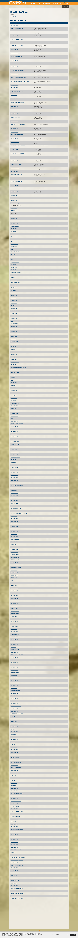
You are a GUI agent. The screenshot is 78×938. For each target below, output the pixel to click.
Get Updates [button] (67, 6)
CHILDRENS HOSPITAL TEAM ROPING (17, 423)
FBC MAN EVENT (14, 616)
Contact (62, 3)
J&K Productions (13, 231)
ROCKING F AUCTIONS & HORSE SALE (17, 736)
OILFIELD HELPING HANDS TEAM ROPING (18, 124)
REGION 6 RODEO (14, 434)
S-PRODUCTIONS (14, 534)
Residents (47, 3)
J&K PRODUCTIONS (14, 323)
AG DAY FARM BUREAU (15, 559)
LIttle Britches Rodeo (14, 467)
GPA (12, 795)
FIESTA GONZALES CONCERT (16, 849)
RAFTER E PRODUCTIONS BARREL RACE (17, 70)
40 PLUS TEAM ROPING (15, 613)
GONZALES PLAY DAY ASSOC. (16, 816)
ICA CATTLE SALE (14, 570)
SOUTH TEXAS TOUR (14, 25)
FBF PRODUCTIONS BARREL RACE (16, 56)
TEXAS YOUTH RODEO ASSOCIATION (17, 28)
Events (11, 9)
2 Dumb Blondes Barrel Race (16, 272)
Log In (67, 0)
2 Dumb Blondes (14, 287)
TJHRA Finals (13, 277)
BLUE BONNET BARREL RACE (16, 164)
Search (64, 6)
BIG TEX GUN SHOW (14, 693)
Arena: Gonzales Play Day (15, 282)
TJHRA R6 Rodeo (14, 210)
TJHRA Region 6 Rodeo (15, 226)
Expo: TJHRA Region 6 (14, 387)
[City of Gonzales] (18, 2)
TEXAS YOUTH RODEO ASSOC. (16, 618)
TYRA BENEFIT (15, 9)
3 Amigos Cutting (14, 215)
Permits (52, 3)
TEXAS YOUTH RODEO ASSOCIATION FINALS (18, 77)
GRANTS (57, 3)
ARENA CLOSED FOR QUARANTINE (17, 860)
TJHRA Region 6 (13, 333)
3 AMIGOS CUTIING (14, 608)
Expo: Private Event (14, 341)
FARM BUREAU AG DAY (15, 142)
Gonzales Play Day (14, 305)
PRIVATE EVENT (13, 659)
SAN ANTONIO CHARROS (15, 557)
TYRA (12, 236)
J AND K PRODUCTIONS (15, 403)
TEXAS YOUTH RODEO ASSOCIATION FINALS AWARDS (20, 81)
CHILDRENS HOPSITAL (15, 626)
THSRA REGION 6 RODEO (15, 117)
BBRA (12, 380)
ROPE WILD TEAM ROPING (15, 482)
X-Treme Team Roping (14, 244)
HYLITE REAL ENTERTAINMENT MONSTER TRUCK (19, 513)
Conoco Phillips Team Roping (16, 251)
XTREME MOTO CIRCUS (15, 754)
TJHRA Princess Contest (15, 262)
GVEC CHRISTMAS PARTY (15, 185)
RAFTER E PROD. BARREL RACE (16, 706)
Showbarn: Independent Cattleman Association (19, 367)
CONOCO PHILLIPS (14, 783)
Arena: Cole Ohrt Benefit (15, 372)
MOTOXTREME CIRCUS (15, 806)
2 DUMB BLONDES (14, 490)
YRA (12, 241)
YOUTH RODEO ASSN (14, 772)
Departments (41, 3)
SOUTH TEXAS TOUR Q (15, 890)
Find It (67, 3)
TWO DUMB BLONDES (15, 362)
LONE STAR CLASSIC (14, 149)
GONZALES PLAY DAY (14, 475)
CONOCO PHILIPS (14, 449)
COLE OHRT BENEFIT (14, 575)
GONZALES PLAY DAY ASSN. (15, 457)
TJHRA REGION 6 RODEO (15, 408)
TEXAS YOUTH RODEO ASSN (16, 762)
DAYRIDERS (13, 716)
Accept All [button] (73, 934)
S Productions (13, 290)
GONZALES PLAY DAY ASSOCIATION (17, 31)
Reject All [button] (66, 934)
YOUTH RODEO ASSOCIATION (16, 896)
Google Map (14, 16)
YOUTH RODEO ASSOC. (15, 441)
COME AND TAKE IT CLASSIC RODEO (17, 91)
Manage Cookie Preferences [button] (56, 934)
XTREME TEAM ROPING (15, 444)
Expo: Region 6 (13, 377)
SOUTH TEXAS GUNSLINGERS (16, 508)
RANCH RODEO (13, 821)
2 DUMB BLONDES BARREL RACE (16, 567)
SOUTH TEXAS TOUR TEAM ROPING (17, 485)
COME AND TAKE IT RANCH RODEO (17, 134)
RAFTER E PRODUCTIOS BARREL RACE (17, 102)
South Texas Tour (14, 195)
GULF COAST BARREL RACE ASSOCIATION (18, 145)
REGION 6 (12, 852)
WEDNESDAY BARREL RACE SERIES (17, 713)
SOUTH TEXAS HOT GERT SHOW (16, 174)
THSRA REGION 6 (14, 95)
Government (34, 3)
